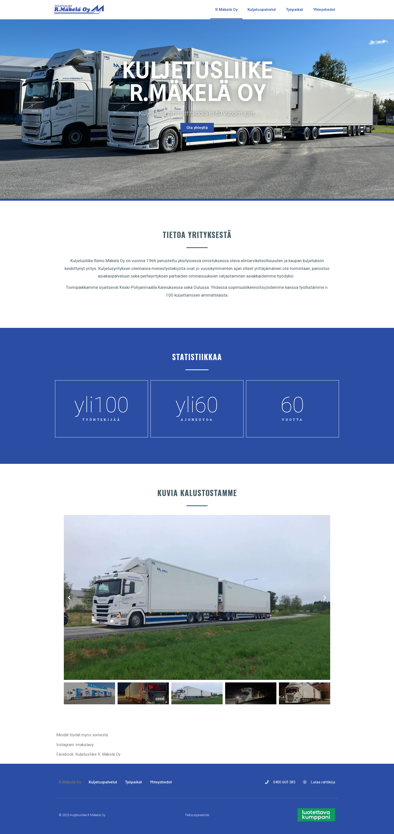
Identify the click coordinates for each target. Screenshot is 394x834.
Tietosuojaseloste (197, 815)
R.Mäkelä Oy (226, 9)
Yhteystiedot (324, 9)
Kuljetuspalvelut (262, 9)
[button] (69, 597)
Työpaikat (294, 9)
